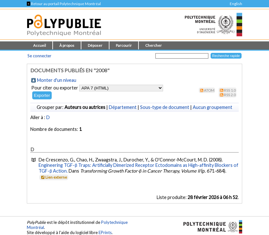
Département (123, 107)
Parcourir (124, 45)
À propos (66, 45)
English (236, 4)
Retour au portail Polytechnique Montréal (64, 4)
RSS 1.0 (230, 90)
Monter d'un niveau (56, 80)
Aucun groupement (212, 107)
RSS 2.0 (230, 95)
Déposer (95, 45)
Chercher (153, 45)
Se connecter (39, 55)
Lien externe (53, 177)
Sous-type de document (164, 107)
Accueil (39, 45)
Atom (209, 90)
